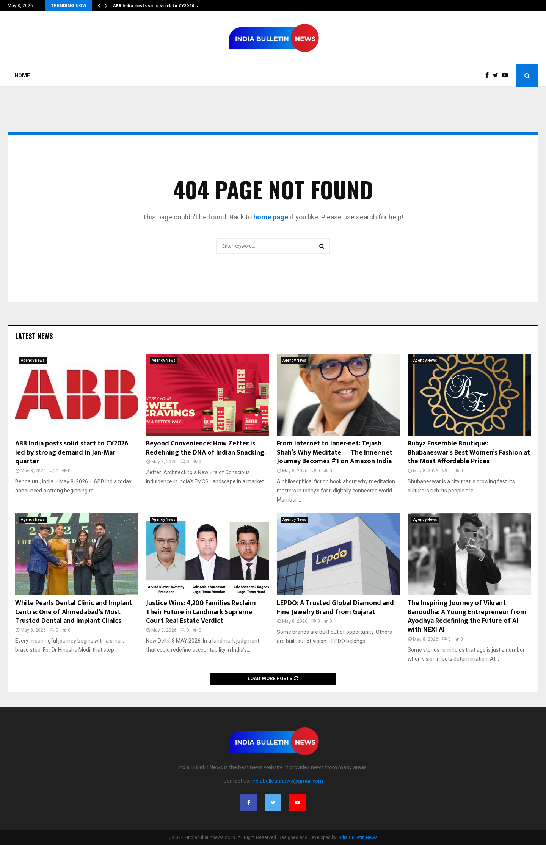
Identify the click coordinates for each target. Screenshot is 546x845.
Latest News (34, 336)
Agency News (33, 360)
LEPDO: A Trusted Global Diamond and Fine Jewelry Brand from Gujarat (335, 607)
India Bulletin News (357, 837)
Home (22, 75)
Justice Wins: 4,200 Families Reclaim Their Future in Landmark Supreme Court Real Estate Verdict (201, 612)
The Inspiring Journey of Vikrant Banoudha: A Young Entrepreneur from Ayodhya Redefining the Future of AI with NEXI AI (467, 616)
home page (270, 217)
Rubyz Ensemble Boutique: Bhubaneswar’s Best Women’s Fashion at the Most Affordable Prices (469, 452)
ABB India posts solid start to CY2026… (155, 5)
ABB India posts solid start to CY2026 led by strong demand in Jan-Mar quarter (71, 452)
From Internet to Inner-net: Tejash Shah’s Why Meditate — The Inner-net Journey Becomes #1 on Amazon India (334, 452)
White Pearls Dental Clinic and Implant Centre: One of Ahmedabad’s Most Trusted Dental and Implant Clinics (73, 612)
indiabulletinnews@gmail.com (287, 781)
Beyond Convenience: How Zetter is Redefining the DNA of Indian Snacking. (206, 448)
